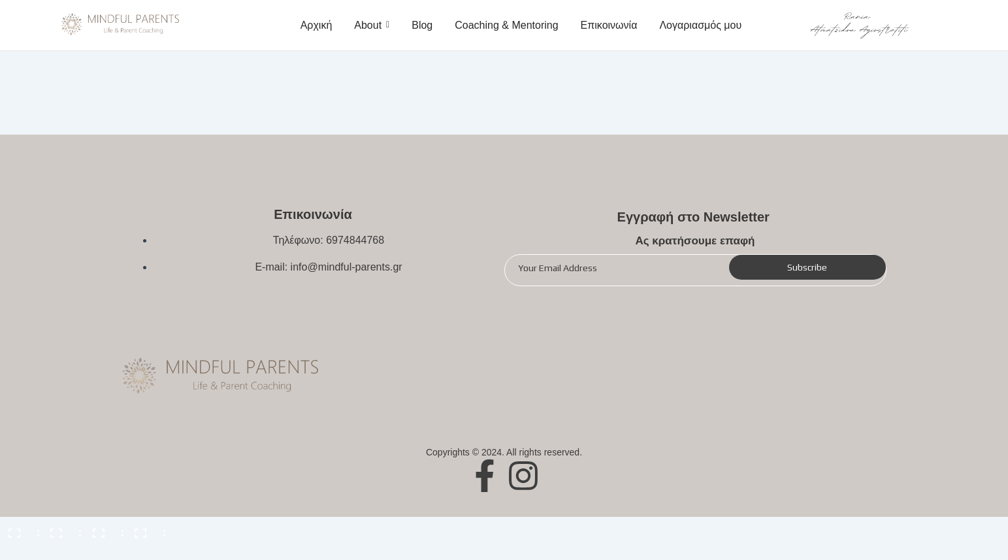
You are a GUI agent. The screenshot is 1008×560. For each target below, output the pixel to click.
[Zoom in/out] (145, 528)
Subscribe (807, 267)
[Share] (61, 528)
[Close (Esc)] (19, 528)
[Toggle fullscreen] (103, 528)
